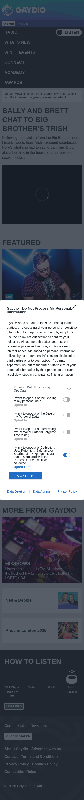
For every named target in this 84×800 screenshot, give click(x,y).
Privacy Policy (67, 491)
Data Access (41, 491)
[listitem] (42, 389)
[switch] (66, 399)
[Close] (75, 309)
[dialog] (42, 400)
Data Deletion (16, 491)
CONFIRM (25, 475)
